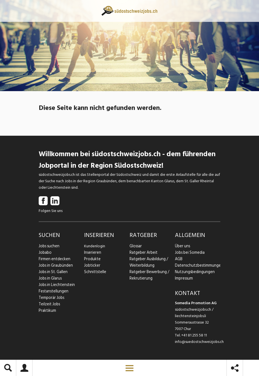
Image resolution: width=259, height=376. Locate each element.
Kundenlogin (94, 246)
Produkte (92, 259)
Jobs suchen (49, 246)
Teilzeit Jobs (49, 304)
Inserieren (92, 252)
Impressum (183, 278)
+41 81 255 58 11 (194, 335)
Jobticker (92, 265)
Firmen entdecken (54, 259)
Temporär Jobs (51, 297)
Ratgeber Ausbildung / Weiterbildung (148, 262)
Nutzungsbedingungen (194, 272)
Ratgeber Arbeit (143, 252)
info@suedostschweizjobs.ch (199, 341)
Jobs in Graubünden (55, 265)
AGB (178, 259)
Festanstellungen (53, 291)
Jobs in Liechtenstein (56, 285)
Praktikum (47, 310)
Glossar (136, 246)
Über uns (182, 246)
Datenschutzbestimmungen (197, 265)
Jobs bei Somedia (189, 252)
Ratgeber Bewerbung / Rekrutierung (149, 275)
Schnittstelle (94, 272)
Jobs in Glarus (50, 278)
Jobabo (45, 252)
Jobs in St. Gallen (52, 272)
